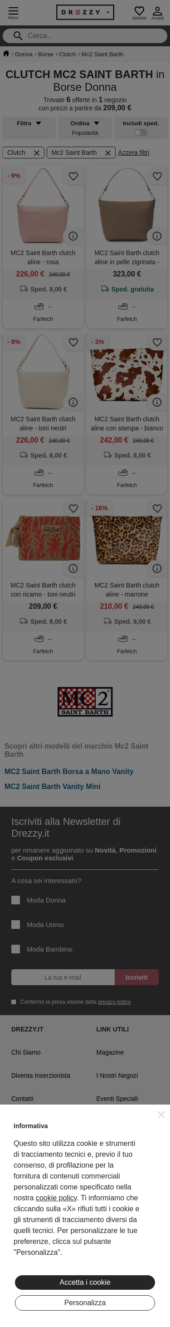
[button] (161, 1115)
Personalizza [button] (85, 1303)
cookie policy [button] (56, 1198)
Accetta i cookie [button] (84, 1282)
